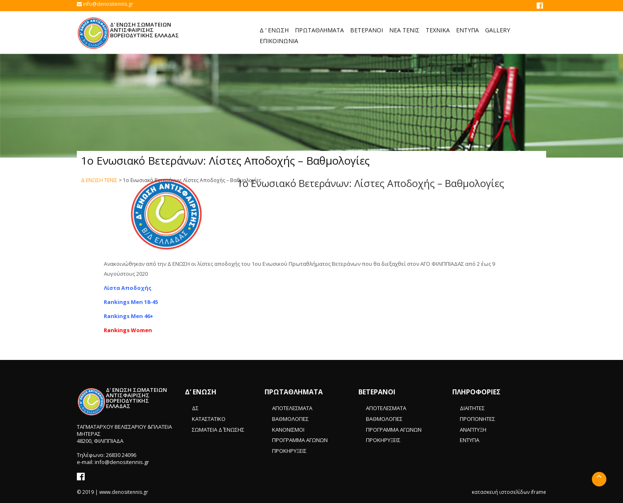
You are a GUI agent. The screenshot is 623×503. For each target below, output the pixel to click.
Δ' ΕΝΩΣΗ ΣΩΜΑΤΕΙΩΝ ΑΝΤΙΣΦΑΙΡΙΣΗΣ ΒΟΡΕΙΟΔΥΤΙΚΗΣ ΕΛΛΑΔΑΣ (144, 30)
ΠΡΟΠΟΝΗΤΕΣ (477, 419)
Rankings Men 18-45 (131, 302)
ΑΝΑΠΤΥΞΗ (473, 429)
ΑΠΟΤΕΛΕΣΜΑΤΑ (292, 408)
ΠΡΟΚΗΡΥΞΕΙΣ (289, 450)
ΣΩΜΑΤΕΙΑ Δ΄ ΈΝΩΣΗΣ (218, 429)
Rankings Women (128, 330)
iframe (538, 492)
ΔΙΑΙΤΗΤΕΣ (472, 408)
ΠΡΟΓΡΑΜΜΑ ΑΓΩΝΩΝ (300, 440)
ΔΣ (195, 408)
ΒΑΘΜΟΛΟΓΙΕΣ (290, 419)
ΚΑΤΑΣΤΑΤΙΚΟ (209, 419)
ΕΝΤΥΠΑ (469, 440)
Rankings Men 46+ (128, 316)
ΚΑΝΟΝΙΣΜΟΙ (288, 429)
